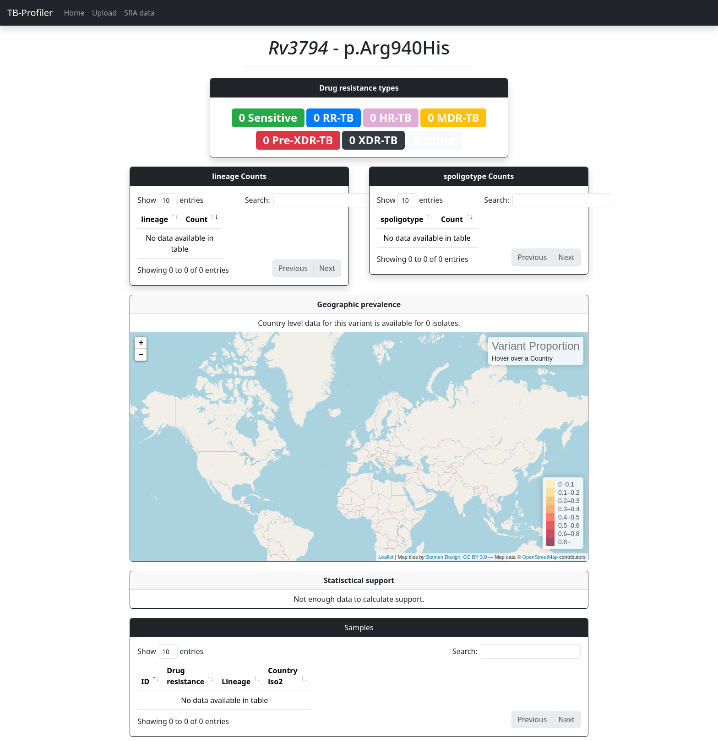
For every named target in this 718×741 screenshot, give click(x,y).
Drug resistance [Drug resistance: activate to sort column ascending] (195, 670)
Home (74, 13)
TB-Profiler (30, 12)
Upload (104, 13)
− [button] (140, 354)
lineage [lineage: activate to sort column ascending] (154, 219)
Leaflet (385, 557)
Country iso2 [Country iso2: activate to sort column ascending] (311, 670)
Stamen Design (443, 557)
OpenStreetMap (540, 557)
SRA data (139, 13)
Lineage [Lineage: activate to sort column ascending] (256, 670)
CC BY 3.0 (475, 557)
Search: (309, 200)
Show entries (170, 200)
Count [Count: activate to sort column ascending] (196, 219)
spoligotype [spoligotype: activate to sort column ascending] (402, 219)
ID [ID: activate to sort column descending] (145, 670)
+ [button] (140, 342)
